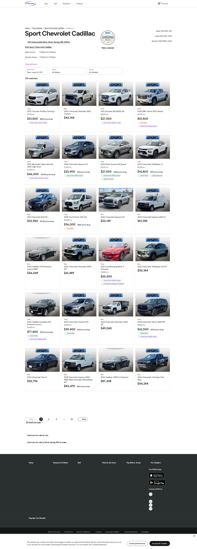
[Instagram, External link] (151, 505)
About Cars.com (54, 532)
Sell (55, 4)
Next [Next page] (82, 419)
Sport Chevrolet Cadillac (54, 28)
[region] (98, 541)
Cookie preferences (137, 543)
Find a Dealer (37, 28)
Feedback (145, 532)
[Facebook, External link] (151, 498)
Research (66, 4)
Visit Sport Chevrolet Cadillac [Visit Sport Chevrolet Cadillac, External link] (39, 47)
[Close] (194, 536)
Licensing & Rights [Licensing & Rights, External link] (113, 532)
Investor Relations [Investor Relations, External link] (84, 532)
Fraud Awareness (131, 532)
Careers (98, 532)
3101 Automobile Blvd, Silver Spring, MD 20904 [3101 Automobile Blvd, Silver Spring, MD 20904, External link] (50, 42)
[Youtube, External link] (151, 501)
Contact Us (68, 532)
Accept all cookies (159, 543)
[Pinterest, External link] (151, 508)
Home (27, 28)
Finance (80, 4)
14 (72, 419)
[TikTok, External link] (151, 494)
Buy (46, 4)
